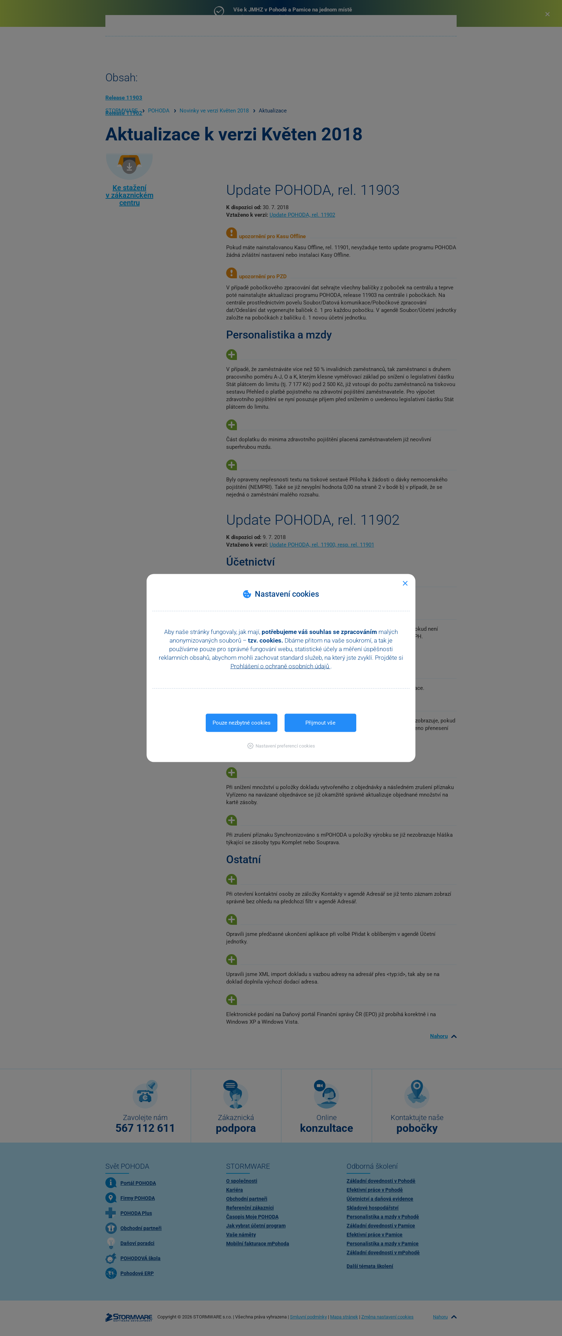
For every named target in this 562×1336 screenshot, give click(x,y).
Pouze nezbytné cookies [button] (242, 723)
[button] (281, 746)
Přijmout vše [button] (320, 723)
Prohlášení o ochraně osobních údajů (280, 666)
